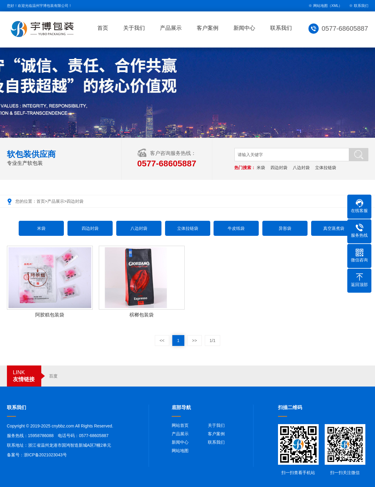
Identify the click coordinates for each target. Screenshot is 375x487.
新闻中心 (246, 28)
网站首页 (180, 425)
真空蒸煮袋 (333, 228)
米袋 (261, 167)
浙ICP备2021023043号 (45, 454)
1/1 (212, 340)
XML (335, 6)
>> (194, 340)
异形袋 (285, 228)
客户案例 (209, 28)
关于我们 (136, 28)
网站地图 (180, 450)
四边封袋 (279, 167)
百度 (53, 376)
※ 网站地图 (317, 6)
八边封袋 (301, 167)
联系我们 (361, 6)
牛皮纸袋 (236, 228)
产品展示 (173, 28)
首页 (104, 28)
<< (162, 340)
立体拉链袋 (326, 167)
